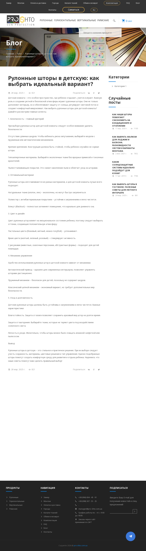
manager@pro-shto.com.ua (88, 509)
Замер (8, 3)
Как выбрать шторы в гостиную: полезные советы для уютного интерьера (124, 188)
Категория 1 (118, 86)
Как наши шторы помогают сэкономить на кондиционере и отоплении (122, 120)
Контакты (52, 10)
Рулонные (46, 20)
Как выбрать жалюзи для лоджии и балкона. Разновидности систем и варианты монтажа (124, 143)
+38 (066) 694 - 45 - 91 (86, 497)
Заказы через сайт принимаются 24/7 (85, 520)
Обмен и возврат (90, 3)
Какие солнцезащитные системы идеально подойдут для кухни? (123, 168)
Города (55, 3)
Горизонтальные (65, 20)
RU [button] (94, 10)
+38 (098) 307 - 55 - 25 (86, 501)
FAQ (128, 3)
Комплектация (112, 3)
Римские (103, 20)
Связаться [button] (73, 9)
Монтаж (21, 3)
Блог (138, 3)
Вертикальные (86, 20)
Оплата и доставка (38, 3)
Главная (10, 53)
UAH (125, 20)
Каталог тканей (71, 3)
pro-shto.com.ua (80, 545)
